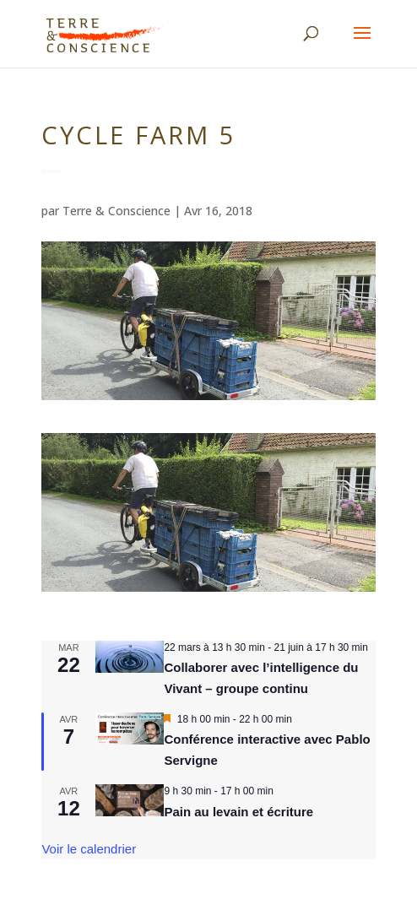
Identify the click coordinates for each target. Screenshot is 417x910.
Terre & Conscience (116, 211)
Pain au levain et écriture (238, 811)
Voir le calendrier (88, 849)
